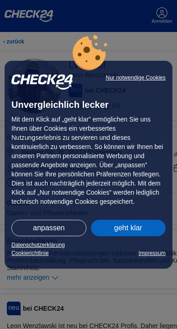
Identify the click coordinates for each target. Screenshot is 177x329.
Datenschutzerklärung (38, 245)
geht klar (128, 228)
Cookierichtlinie (29, 253)
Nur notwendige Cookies (136, 77)
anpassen (48, 228)
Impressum (152, 253)
